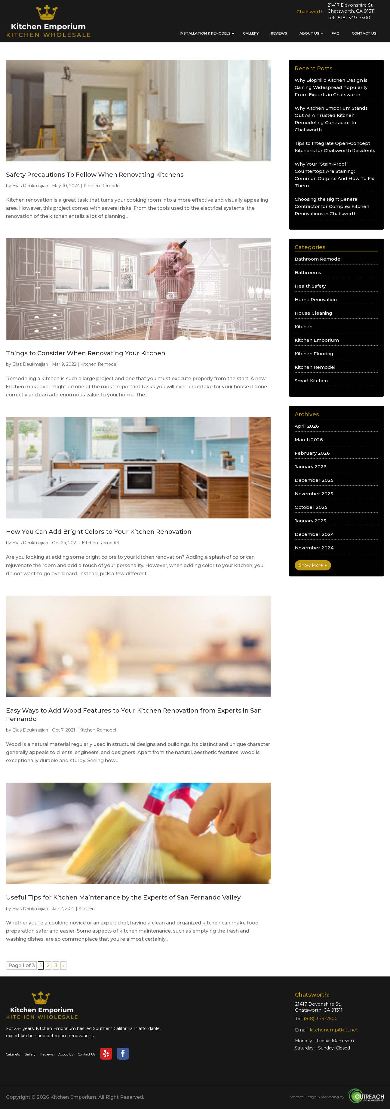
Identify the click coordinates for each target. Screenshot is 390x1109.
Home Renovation (316, 299)
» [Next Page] (63, 965)
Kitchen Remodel (102, 185)
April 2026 (307, 426)
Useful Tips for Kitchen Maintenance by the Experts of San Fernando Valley (123, 897)
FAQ (335, 33)
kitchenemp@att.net (334, 1030)
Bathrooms (308, 272)
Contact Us (364, 33)
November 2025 (314, 493)
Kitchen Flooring (314, 353)
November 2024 (314, 548)
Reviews (279, 33)
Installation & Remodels (205, 33)
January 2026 (311, 466)
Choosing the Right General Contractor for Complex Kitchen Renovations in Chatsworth (332, 206)
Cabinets (13, 1054)
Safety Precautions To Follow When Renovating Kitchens (95, 174)
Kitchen (86, 908)
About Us (309, 33)
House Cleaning (313, 313)
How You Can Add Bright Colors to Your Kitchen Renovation (99, 531)
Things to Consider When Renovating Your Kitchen (85, 353)
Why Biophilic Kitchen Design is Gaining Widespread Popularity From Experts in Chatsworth (331, 87)
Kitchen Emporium (317, 340)
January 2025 (310, 521)
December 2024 (314, 534)
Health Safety (310, 286)
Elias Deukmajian (30, 185)
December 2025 (314, 480)
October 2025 (311, 507)
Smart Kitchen (311, 380)
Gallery (251, 33)
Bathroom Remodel (318, 259)
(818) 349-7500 (353, 17)
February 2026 (312, 453)
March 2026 (309, 439)
